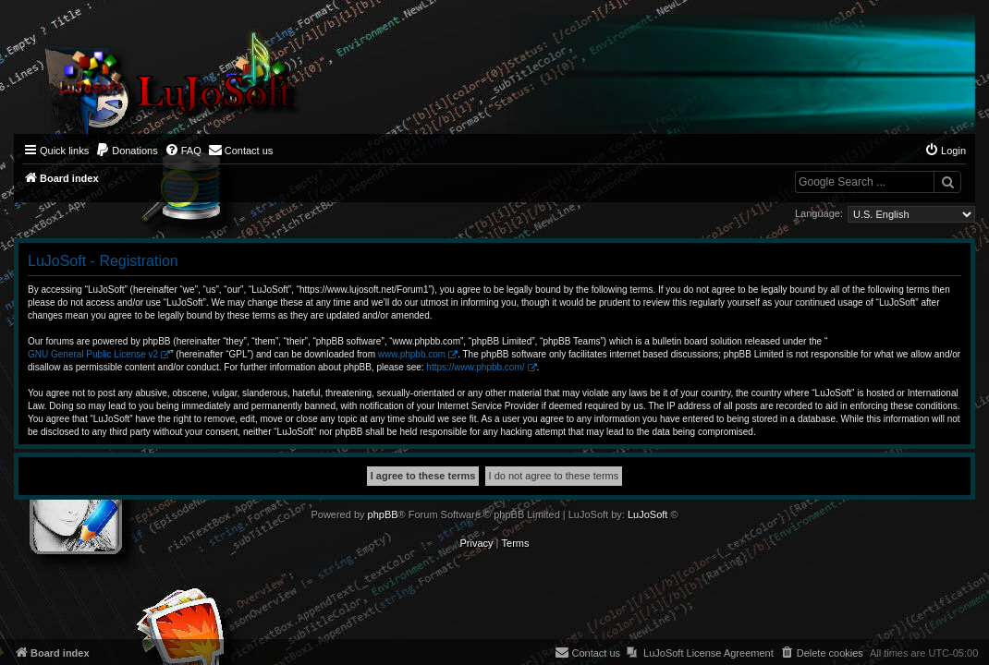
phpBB (383, 514)
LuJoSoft (647, 514)
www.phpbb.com (412, 354)
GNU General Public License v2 (93, 354)
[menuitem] (126, 150)
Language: (819, 213)
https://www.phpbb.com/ (475, 367)
